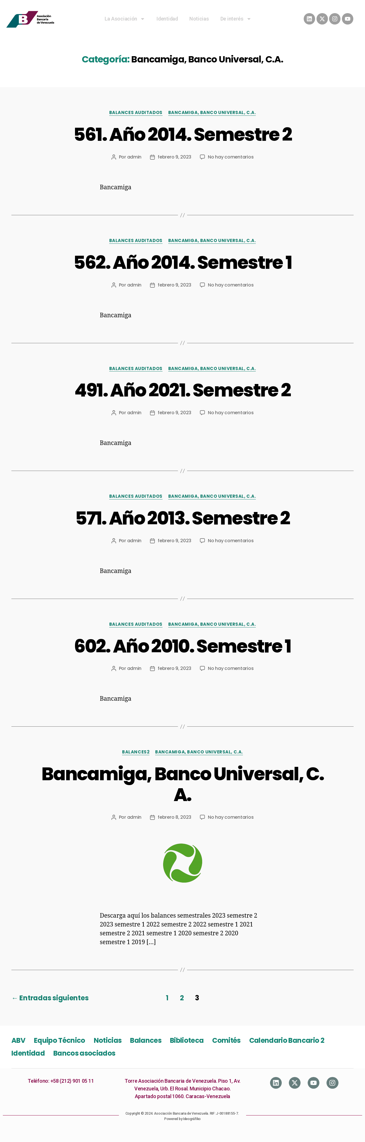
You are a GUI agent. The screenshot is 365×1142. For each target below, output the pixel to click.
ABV (18, 1040)
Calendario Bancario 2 (286, 1040)
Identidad (167, 19)
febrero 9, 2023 (174, 157)
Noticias (199, 19)
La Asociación (125, 18)
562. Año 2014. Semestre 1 (182, 262)
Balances (145, 1040)
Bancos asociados (84, 1053)
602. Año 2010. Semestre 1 (182, 646)
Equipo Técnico (59, 1040)
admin (134, 157)
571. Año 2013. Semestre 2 (182, 518)
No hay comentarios (231, 157)
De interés (236, 18)
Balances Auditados (136, 112)
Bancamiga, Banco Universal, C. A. (182, 784)
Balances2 (135, 752)
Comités (226, 1040)
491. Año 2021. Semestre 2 (182, 390)
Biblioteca (187, 1040)
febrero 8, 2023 (174, 817)
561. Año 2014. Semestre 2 (182, 134)
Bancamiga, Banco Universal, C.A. (212, 112)
